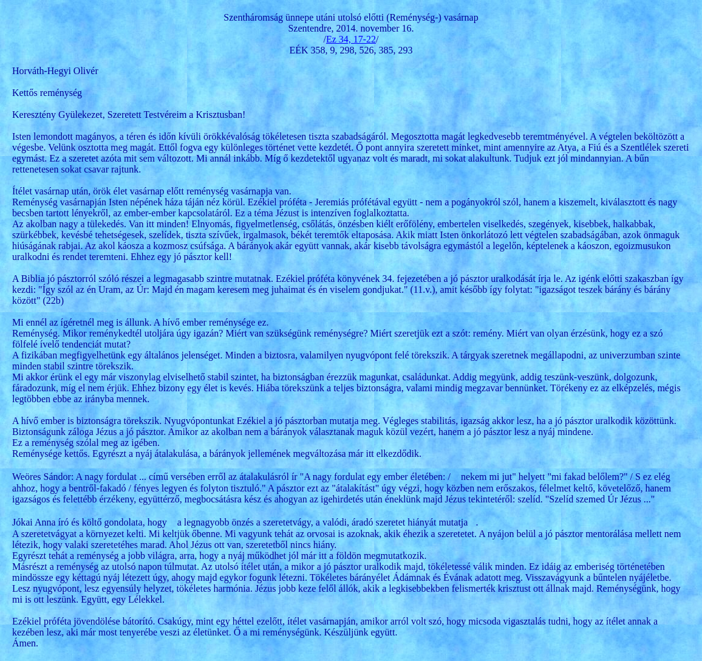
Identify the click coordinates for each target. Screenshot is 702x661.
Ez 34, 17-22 (351, 39)
